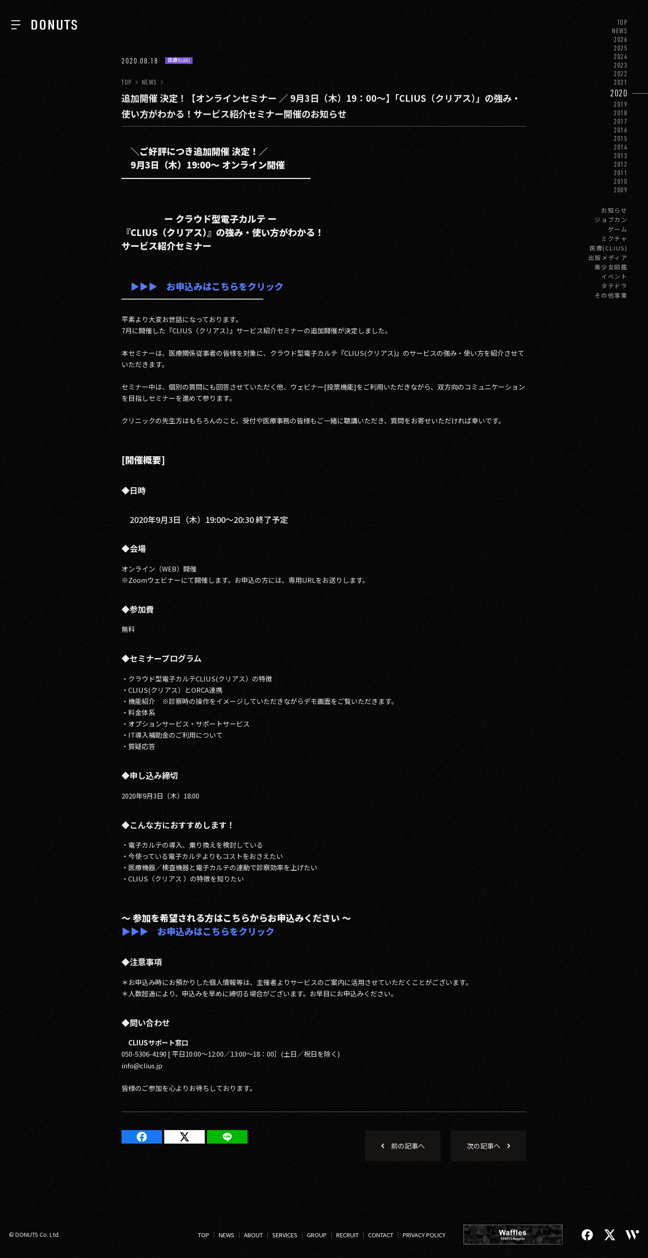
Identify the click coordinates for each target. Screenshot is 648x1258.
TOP (622, 22)
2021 (621, 82)
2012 (621, 164)
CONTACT (380, 1235)
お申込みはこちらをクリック (221, 286)
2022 (621, 73)
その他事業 (611, 295)
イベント (614, 276)
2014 (621, 147)
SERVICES (284, 1235)
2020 (619, 93)
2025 (621, 48)
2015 (621, 138)
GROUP (317, 1235)
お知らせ (614, 210)
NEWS (620, 31)
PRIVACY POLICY (424, 1235)
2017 (621, 121)
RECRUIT (347, 1235)
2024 (621, 56)
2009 (621, 190)
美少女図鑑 (611, 267)
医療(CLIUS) (609, 248)
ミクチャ (614, 238)
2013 (621, 155)
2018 (621, 113)
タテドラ (614, 286)
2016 (621, 130)
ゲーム (618, 229)
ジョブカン (611, 219)
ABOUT (253, 1235)
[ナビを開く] (15, 24)
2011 (621, 172)
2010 (621, 181)
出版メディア (608, 257)
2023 (621, 65)
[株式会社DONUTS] (54, 25)
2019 (621, 104)
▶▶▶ (144, 286)
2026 (621, 39)
